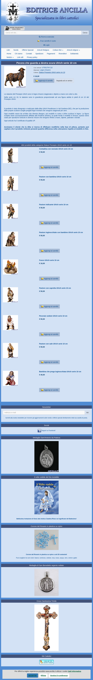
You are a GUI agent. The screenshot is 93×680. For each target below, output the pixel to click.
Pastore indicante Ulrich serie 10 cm (53, 205)
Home (9, 54)
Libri (8, 50)
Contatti (29, 54)
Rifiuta (43, 675)
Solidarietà (74, 54)
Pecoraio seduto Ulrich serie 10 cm (53, 316)
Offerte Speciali (27, 50)
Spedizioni (39, 54)
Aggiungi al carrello (44, 81)
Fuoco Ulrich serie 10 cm (49, 260)
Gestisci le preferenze (59, 675)
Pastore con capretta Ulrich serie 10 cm (55, 288)
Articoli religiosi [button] (73, 50)
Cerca (85, 33)
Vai (87, 412)
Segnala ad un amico (64, 81)
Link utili (20, 57)
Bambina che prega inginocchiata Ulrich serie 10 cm (60, 372)
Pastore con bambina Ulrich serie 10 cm (55, 177)
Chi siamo (18, 54)
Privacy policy (32, 57)
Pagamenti (51, 54)
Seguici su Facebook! (48, 430)
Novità (15, 50)
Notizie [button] (10, 57)
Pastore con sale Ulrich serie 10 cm (53, 344)
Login (46, 45)
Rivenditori (63, 54)
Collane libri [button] (58, 50)
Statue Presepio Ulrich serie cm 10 (52, 72)
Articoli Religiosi (43, 50)
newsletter (20, 418)
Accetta (33, 675)
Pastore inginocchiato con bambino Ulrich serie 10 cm (61, 232)
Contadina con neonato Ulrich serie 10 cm (56, 149)
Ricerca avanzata (46, 37)
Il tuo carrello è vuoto (46, 41)
